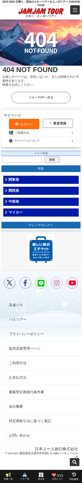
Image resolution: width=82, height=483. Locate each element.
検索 (52, 159)
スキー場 (24, 479)
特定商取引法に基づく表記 (30, 421)
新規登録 (59, 123)
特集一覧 (8, 479)
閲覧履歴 (74, 479)
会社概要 (16, 406)
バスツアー (17, 319)
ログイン (26, 124)
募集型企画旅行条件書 (26, 392)
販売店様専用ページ (24, 348)
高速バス (16, 305)
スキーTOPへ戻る (41, 97)
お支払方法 (17, 377)
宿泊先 (41, 479)
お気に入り (57, 476)
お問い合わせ (19, 435)
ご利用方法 (22, 132)
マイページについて (27, 140)
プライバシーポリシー (26, 334)
